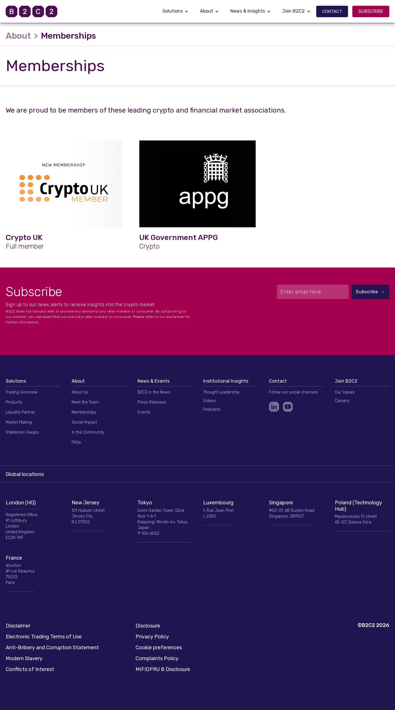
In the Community (88, 432)
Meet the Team (85, 402)
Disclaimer (18, 626)
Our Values (345, 392)
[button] (175, 11)
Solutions (172, 11)
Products (14, 402)
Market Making (19, 422)
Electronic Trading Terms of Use (44, 637)
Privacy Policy (152, 637)
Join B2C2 (293, 11)
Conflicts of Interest (30, 669)
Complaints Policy (156, 658)
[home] (39, 11)
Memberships (84, 412)
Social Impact (84, 422)
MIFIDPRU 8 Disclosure (162, 669)
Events (143, 412)
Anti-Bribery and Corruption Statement (52, 647)
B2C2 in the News (153, 392)
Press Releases (151, 402)
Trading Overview (22, 392)
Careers (342, 400)
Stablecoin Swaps (22, 432)
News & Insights (247, 11)
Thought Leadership (221, 392)
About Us (80, 392)
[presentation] (333, 313)
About (206, 11)
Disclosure (147, 626)
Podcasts (212, 409)
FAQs (76, 442)
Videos (209, 400)
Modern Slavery (24, 658)
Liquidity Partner (20, 412)
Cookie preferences (158, 647)
